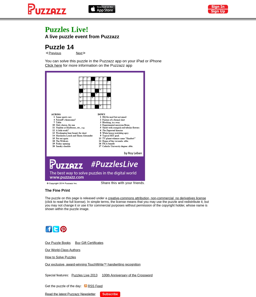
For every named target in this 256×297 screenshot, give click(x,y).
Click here (53, 65)
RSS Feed (95, 286)
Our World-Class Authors (62, 250)
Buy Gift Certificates (89, 243)
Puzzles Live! (66, 29)
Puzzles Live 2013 (85, 275)
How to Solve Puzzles (60, 257)
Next (79, 53)
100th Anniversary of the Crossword (127, 275)
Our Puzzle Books (58, 243)
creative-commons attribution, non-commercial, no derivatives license (157, 198)
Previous (55, 53)
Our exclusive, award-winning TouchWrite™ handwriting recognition (93, 264)
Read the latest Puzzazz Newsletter (70, 294)
